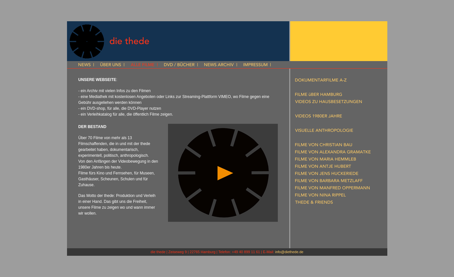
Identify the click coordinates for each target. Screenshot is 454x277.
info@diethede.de (289, 252)
